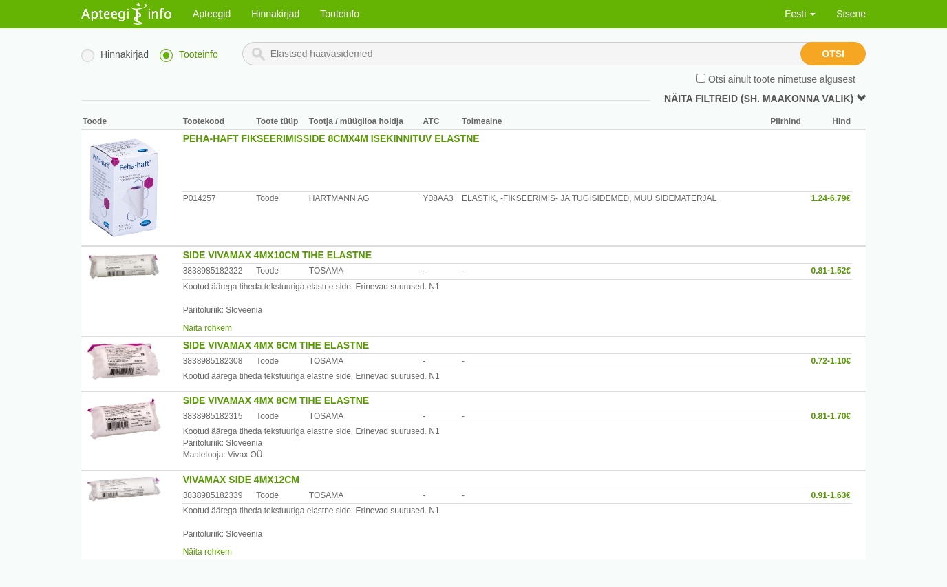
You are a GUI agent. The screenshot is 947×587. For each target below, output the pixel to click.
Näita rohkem (207, 328)
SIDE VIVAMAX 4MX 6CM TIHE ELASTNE (276, 345)
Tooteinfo (339, 13)
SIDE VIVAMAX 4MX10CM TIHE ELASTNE (277, 254)
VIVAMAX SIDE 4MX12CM (241, 479)
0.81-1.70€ (831, 416)
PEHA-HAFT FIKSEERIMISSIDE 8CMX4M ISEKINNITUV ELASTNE (331, 138)
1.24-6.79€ (831, 198)
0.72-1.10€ (831, 361)
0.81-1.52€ (831, 271)
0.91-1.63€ (831, 495)
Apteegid (212, 13)
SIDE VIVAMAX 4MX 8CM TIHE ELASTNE (276, 400)
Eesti (800, 13)
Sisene (851, 13)
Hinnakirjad (275, 13)
